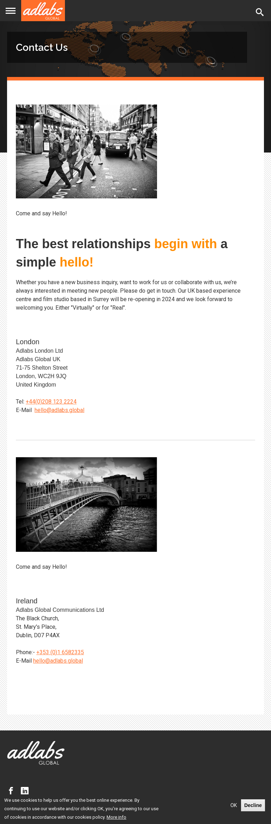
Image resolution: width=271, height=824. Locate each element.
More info (116, 817)
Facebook (12, 791)
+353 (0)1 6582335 (60, 652)
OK (233, 805)
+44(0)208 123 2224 (51, 401)
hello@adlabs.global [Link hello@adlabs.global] (59, 410)
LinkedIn (26, 791)
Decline (253, 805)
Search (261, 12)
